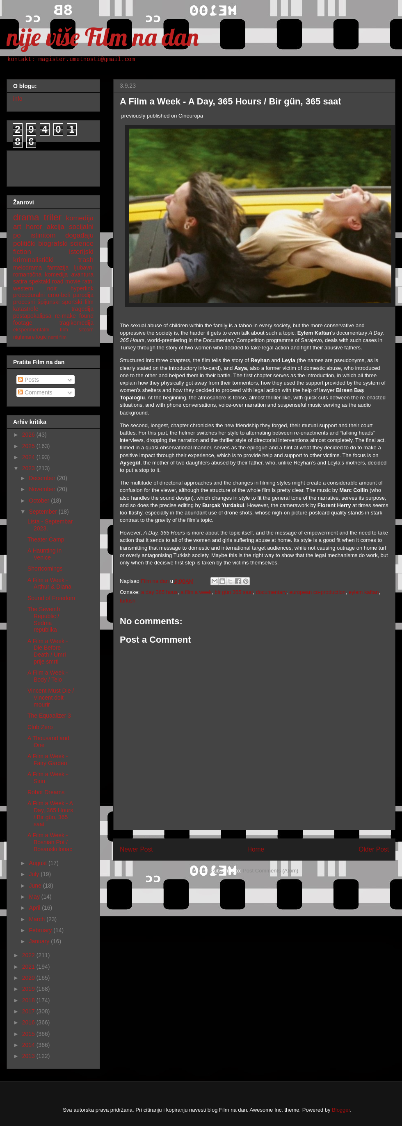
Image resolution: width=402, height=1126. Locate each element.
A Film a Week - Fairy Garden (47, 759)
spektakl (39, 281)
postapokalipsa (32, 316)
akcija (55, 227)
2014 (29, 1045)
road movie (66, 281)
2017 (29, 1011)
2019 (29, 989)
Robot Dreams (45, 792)
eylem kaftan (364, 592)
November (43, 489)
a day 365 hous (159, 592)
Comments (35, 392)
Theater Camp (45, 539)
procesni (24, 302)
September (43, 511)
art (17, 227)
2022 (29, 955)
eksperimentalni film (40, 330)
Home (256, 849)
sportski (72, 302)
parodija (83, 295)
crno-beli (59, 295)
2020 (29, 977)
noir (52, 288)
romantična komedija (40, 274)
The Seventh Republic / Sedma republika (43, 619)
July (35, 874)
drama (26, 217)
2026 (29, 434)
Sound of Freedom (51, 598)
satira (20, 281)
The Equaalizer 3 (49, 715)
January (40, 941)
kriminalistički (33, 260)
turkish (127, 601)
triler (52, 217)
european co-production (317, 592)
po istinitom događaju (53, 235)
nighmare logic (30, 337)
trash (86, 260)
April (35, 907)
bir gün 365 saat (234, 592)
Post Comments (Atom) (270, 871)
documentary (271, 592)
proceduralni (29, 295)
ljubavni (84, 267)
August (38, 863)
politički (24, 243)
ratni (88, 281)
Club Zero (40, 727)
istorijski (81, 252)
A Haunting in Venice (44, 554)
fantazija (58, 267)
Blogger (341, 1110)
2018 (29, 1000)
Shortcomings (45, 568)
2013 (29, 1056)
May (35, 896)
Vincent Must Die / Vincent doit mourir (50, 697)
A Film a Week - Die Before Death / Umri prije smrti (47, 651)
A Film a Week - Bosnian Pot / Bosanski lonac (49, 842)
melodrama (27, 267)
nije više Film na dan (103, 36)
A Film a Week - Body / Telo (47, 676)
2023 (29, 468)
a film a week (196, 592)
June (36, 885)
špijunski (48, 302)
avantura (82, 274)
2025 (29, 446)
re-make (65, 316)
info (18, 98)
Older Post (374, 849)
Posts (28, 379)
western (23, 288)
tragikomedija (76, 322)
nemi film (57, 337)
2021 (29, 966)
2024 (29, 457)
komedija (80, 218)
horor (34, 227)
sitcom (86, 330)
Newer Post (136, 849)
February (41, 930)
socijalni (81, 227)
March (37, 919)
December (43, 478)
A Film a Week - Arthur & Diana (49, 583)
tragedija (82, 309)
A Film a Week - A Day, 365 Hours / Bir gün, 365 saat (50, 813)
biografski (53, 243)
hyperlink (82, 288)
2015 (29, 1034)
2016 (29, 1022)
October (40, 500)
